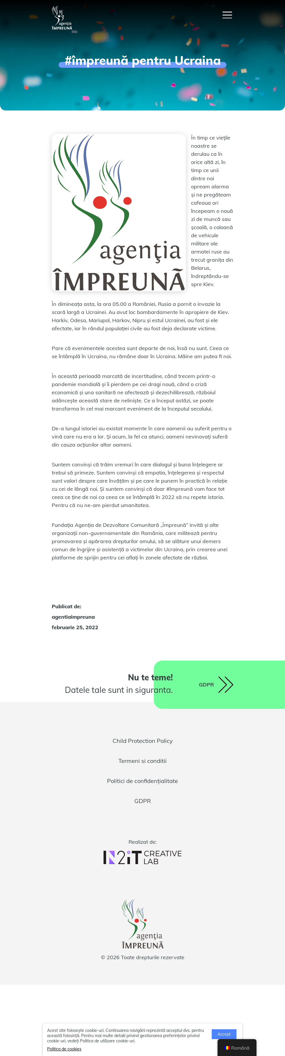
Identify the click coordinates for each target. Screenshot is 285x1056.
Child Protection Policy (143, 740)
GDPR (142, 801)
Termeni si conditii (142, 760)
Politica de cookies (64, 1049)
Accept (224, 1034)
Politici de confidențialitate (142, 780)
